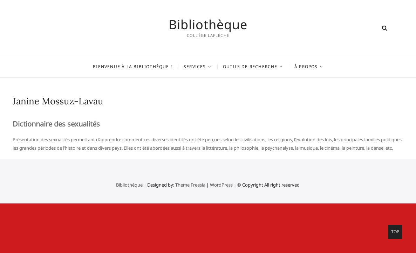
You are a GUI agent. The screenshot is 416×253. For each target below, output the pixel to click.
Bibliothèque (208, 24)
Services (195, 67)
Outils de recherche (250, 67)
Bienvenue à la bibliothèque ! (132, 67)
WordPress (221, 185)
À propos (306, 67)
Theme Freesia (190, 185)
